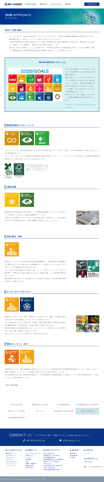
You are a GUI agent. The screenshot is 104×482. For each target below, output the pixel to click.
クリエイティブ (10, 457)
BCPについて (40, 411)
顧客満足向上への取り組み (40, 404)
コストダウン (10, 459)
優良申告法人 (30, 467)
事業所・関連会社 (31, 463)
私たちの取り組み (16, 404)
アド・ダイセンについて (33, 453)
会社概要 (28, 459)
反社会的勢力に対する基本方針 (64, 411)
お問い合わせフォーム (72, 441)
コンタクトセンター (12, 461)
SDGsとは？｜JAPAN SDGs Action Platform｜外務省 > (80, 106)
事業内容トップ (10, 453)
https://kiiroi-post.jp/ (41, 333)
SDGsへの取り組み (87, 411)
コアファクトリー (11, 463)
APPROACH (56, 4)
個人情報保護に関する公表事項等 (87, 404)
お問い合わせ (88, 462)
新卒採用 (72, 455)
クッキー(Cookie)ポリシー (92, 467)
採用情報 (72, 453)
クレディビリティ (11, 465)
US (43, 4)
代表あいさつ (30, 455)
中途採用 (72, 457)
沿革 (27, 461)
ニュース (87, 453)
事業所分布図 (30, 465)
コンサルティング (11, 455)
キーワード (29, 457)
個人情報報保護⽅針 (63, 404)
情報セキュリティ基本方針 (16, 411)
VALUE (30, 4)
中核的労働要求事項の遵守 (16, 417)
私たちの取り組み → (13, 385)
